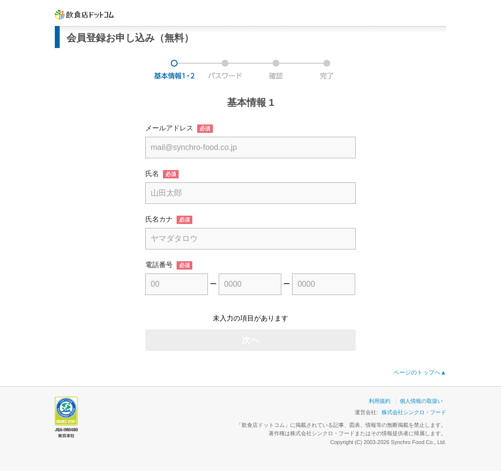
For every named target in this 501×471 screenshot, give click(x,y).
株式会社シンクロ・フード (414, 412)
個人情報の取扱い (421, 401)
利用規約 (379, 401)
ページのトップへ (419, 372)
